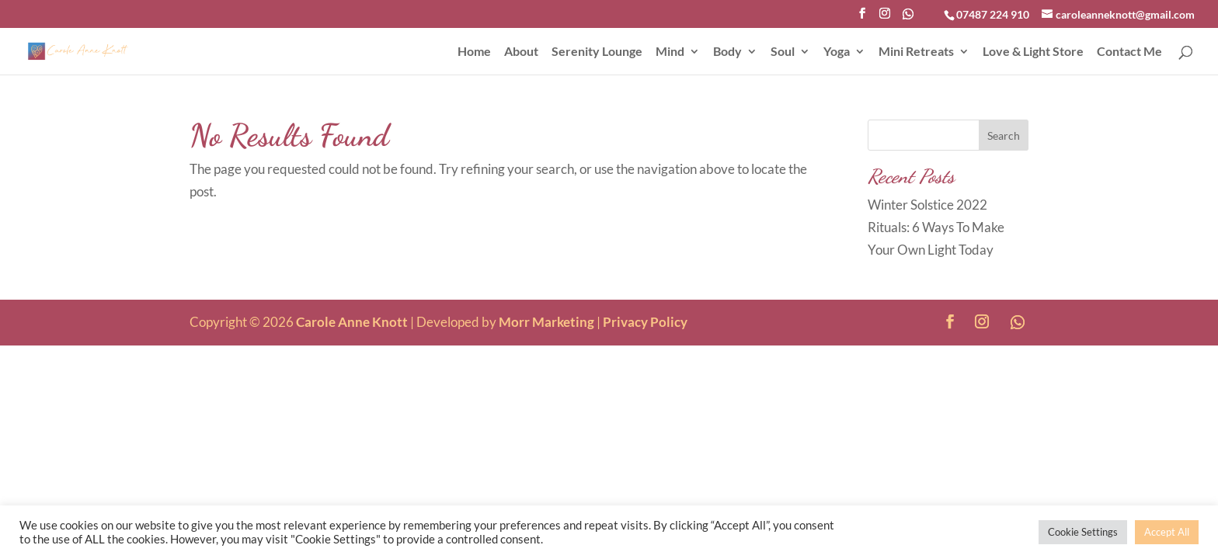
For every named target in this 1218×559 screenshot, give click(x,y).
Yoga (836, 52)
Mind (670, 52)
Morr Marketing (546, 322)
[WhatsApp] (908, 18)
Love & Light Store (1033, 52)
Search (1003, 135)
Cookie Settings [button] (1083, 532)
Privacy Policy (645, 322)
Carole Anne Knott (352, 322)
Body (727, 52)
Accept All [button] (1166, 532)
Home (474, 52)
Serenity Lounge (597, 52)
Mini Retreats (916, 52)
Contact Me (1129, 52)
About (521, 52)
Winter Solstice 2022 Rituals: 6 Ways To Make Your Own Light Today (936, 227)
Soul (783, 52)
